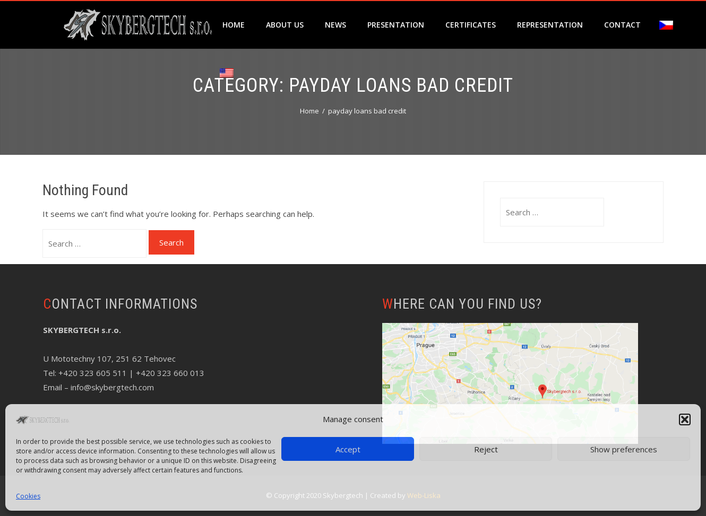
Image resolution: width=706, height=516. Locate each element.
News (335, 25)
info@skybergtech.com (112, 387)
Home (233, 25)
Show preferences (623, 449)
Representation (550, 25)
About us (285, 25)
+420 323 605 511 (92, 373)
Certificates (470, 25)
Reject (486, 449)
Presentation (395, 25)
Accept (347, 449)
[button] (684, 419)
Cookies (28, 496)
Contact (622, 25)
